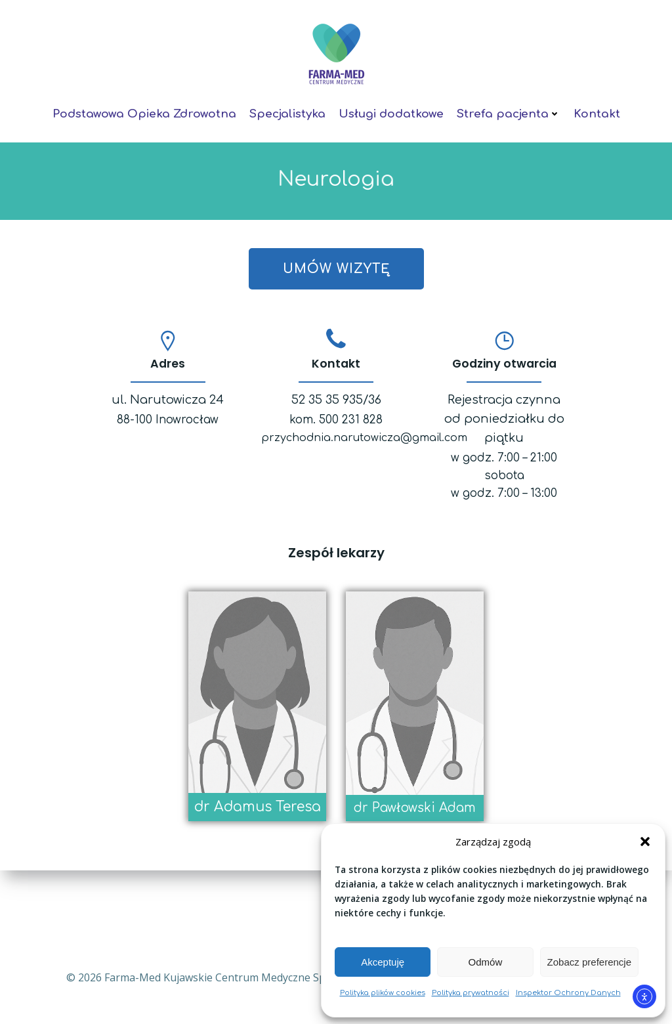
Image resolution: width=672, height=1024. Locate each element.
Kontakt (597, 110)
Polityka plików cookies (382, 993)
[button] (645, 841)
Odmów (486, 962)
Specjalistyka (287, 110)
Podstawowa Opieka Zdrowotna (144, 110)
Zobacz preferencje (589, 962)
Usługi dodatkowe (391, 110)
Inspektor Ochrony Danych (568, 993)
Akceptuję (382, 962)
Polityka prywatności (470, 993)
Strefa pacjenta (508, 110)
